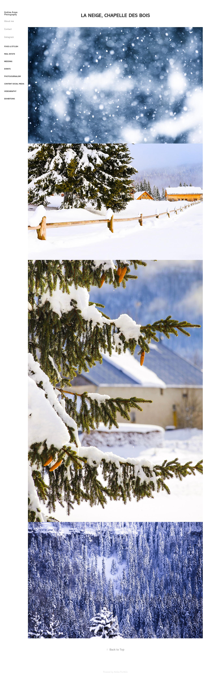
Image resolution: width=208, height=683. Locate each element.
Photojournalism (12, 76)
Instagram (9, 37)
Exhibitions (9, 99)
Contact (8, 29)
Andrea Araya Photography (11, 13)
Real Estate (9, 54)
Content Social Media (14, 84)
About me (9, 21)
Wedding (8, 61)
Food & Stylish (11, 46)
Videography (10, 91)
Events (7, 69)
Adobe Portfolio (121, 672)
